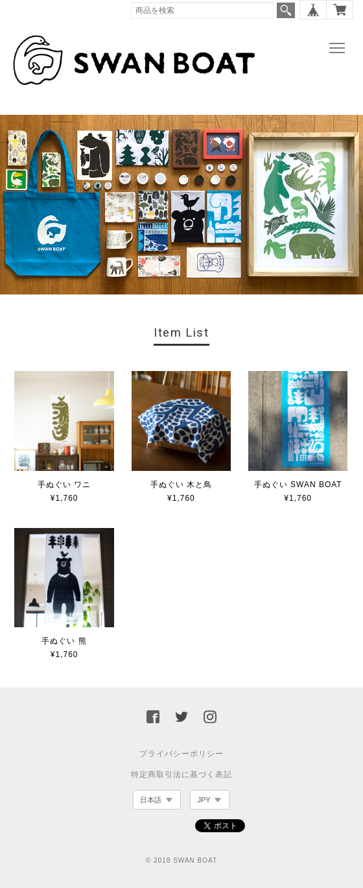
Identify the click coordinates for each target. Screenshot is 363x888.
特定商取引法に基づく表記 (181, 774)
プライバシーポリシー (181, 753)
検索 (286, 10)
